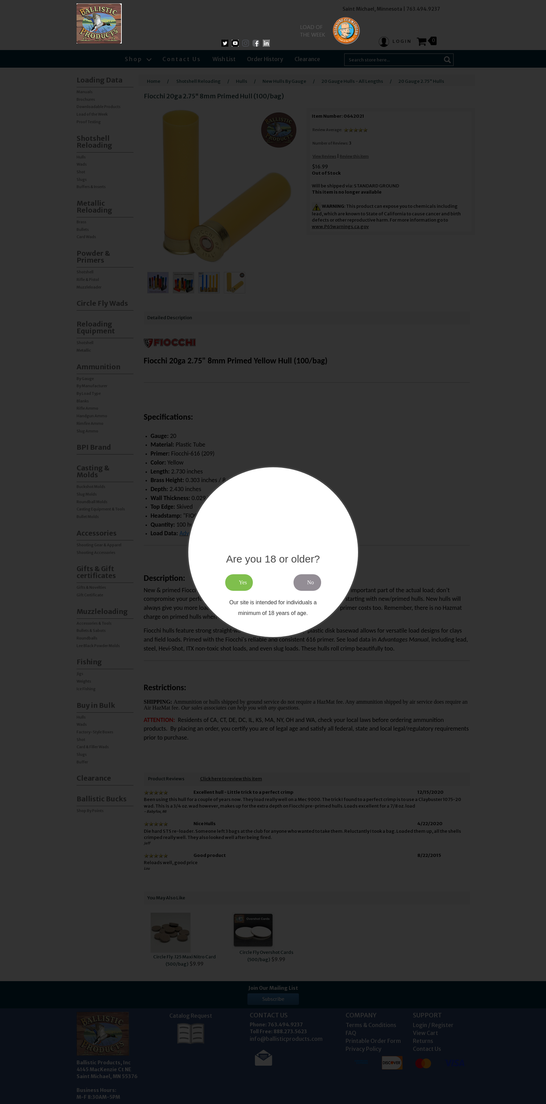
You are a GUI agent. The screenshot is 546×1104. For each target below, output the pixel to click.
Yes (243, 582)
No (310, 582)
